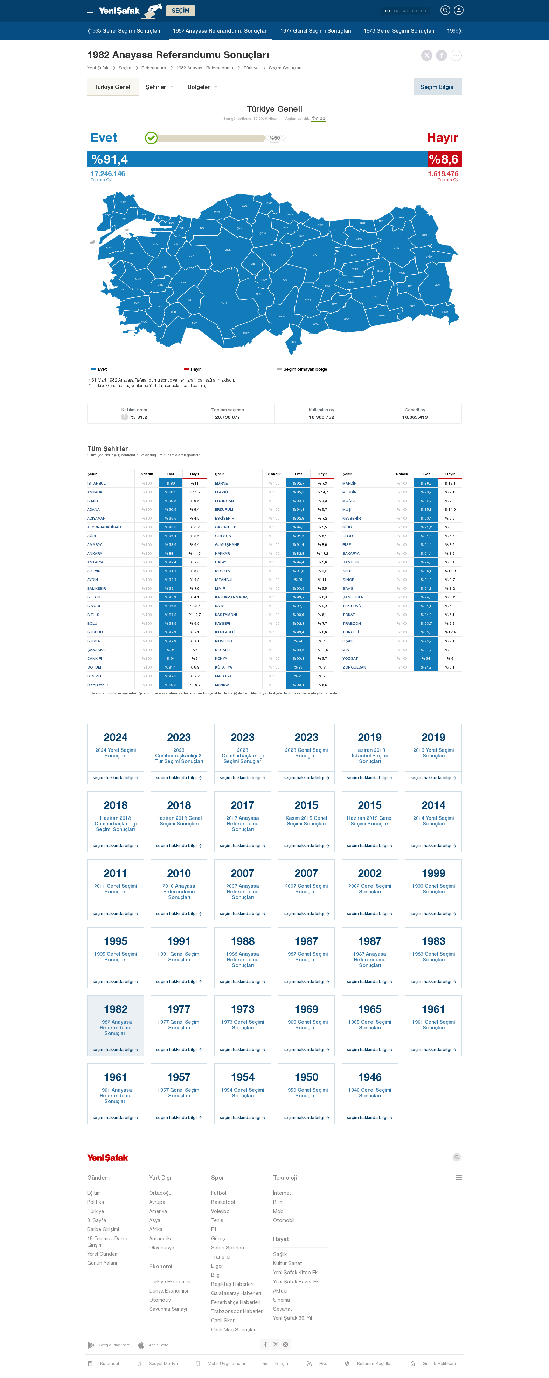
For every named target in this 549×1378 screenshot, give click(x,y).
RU (423, 11)
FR (414, 11)
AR (405, 11)
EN (396, 11)
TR (387, 11)
